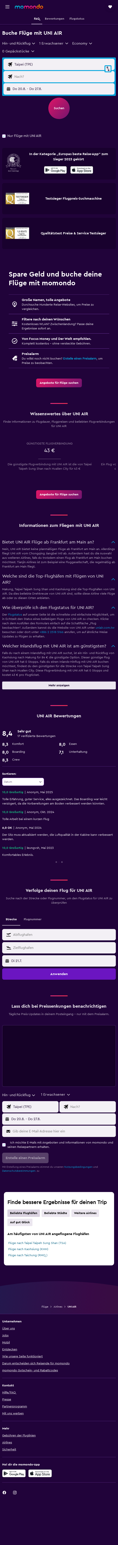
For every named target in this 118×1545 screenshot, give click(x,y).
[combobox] (19, 43)
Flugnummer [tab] (32, 919)
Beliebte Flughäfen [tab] (23, 1213)
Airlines (58, 1306)
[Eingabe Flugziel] (63, 76)
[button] (7, 7)
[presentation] (81, 170)
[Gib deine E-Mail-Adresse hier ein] (63, 1131)
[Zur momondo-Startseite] (29, 6)
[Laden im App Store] (81, 170)
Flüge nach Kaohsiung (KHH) (28, 1249)
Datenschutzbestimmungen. (19, 1171)
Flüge (45, 1306)
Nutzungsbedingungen (78, 1167)
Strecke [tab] (11, 919)
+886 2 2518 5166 (52, 632)
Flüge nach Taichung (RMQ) (27, 1255)
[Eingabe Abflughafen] (63, 64)
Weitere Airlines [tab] (85, 1213)
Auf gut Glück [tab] (20, 1222)
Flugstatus (15, 614)
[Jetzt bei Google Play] (55, 170)
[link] (59, 383)
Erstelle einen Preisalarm (79, 358)
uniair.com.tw (105, 627)
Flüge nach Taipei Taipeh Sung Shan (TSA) (37, 1243)
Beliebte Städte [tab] (55, 1213)
